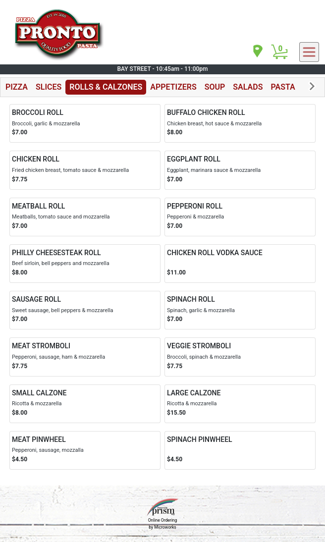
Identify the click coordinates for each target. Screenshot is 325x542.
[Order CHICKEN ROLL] (85, 170)
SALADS (248, 87)
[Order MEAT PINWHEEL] (85, 450)
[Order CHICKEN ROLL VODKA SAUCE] (240, 263)
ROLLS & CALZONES (105, 87)
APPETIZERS (173, 87)
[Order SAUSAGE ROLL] (85, 310)
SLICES (48, 87)
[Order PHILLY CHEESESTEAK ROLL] (85, 263)
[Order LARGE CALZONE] (240, 404)
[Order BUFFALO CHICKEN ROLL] (240, 123)
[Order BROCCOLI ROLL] (85, 123)
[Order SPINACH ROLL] (240, 310)
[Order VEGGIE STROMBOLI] (240, 357)
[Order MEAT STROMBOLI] (85, 357)
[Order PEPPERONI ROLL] (240, 217)
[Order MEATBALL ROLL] (85, 217)
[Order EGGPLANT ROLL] (240, 170)
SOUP (215, 87)
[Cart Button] (279, 52)
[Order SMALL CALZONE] (85, 404)
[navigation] (257, 51)
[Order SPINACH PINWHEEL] (240, 450)
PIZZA (16, 87)
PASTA (283, 87)
